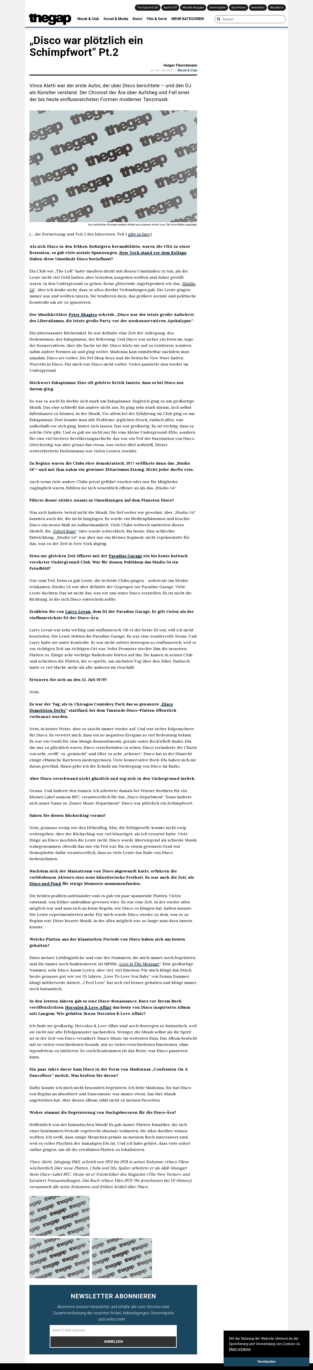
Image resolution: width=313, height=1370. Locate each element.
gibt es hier (139, 234)
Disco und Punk (45, 883)
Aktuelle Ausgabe (193, 7)
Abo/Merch (277, 7)
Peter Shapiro (83, 314)
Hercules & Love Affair (88, 1007)
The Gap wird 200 (147, 7)
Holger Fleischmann (180, 65)
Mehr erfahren (240, 1349)
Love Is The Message (139, 963)
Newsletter (258, 7)
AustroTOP (170, 7)
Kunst (137, 19)
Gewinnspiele (217, 7)
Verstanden (266, 1362)
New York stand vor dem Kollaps (152, 252)
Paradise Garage (125, 555)
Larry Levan (78, 611)
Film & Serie (157, 19)
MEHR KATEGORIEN (187, 19)
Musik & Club (88, 19)
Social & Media (115, 19)
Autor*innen (238, 7)
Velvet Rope (64, 531)
